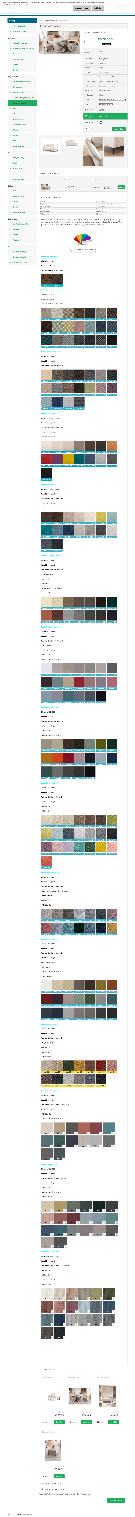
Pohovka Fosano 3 (103, 1378)
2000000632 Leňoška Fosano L (71, 187)
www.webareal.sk (26, 1514)
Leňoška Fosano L (76, 1378)
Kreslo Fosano (47, 1378)
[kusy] (87, 128)
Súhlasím (97, 8)
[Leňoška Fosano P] (59, 31)
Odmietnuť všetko (81, 8)
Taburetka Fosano (48, 1432)
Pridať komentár (116, 1500)
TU (95, 252)
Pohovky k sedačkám (51, 21)
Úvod (41, 21)
